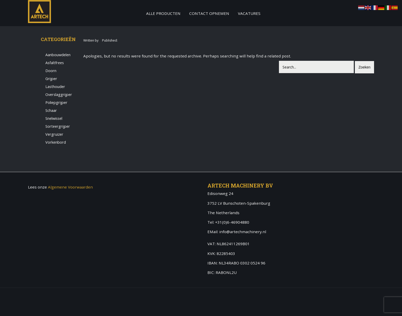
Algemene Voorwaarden (70, 187)
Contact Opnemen (209, 13)
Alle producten (163, 13)
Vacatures (249, 13)
